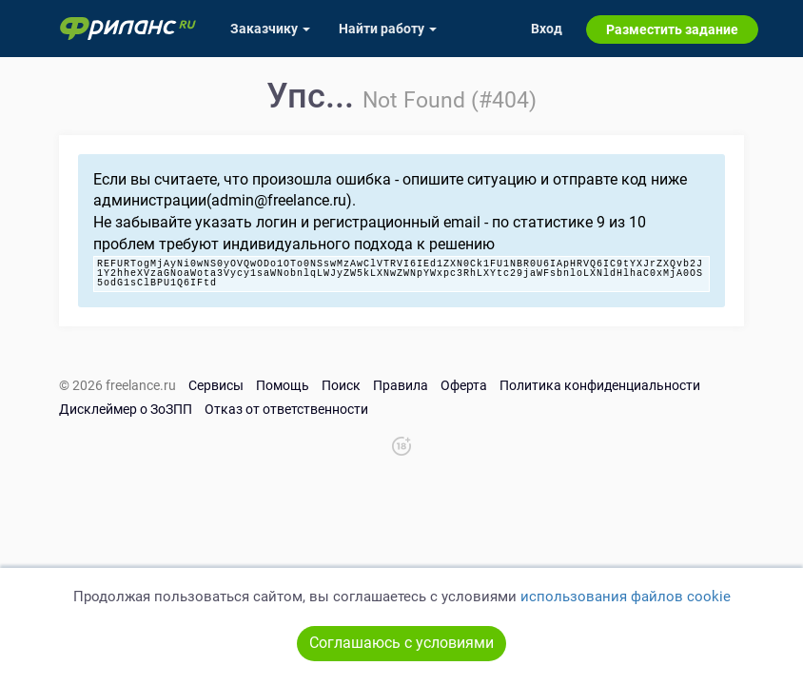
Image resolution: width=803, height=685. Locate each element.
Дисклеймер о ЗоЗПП (125, 409)
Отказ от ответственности (286, 409)
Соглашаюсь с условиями (401, 643)
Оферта (464, 385)
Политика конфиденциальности (599, 385)
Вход (546, 28)
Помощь (282, 385)
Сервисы (216, 385)
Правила (400, 385)
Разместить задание (672, 29)
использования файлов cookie (625, 596)
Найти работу (388, 28)
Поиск (341, 385)
